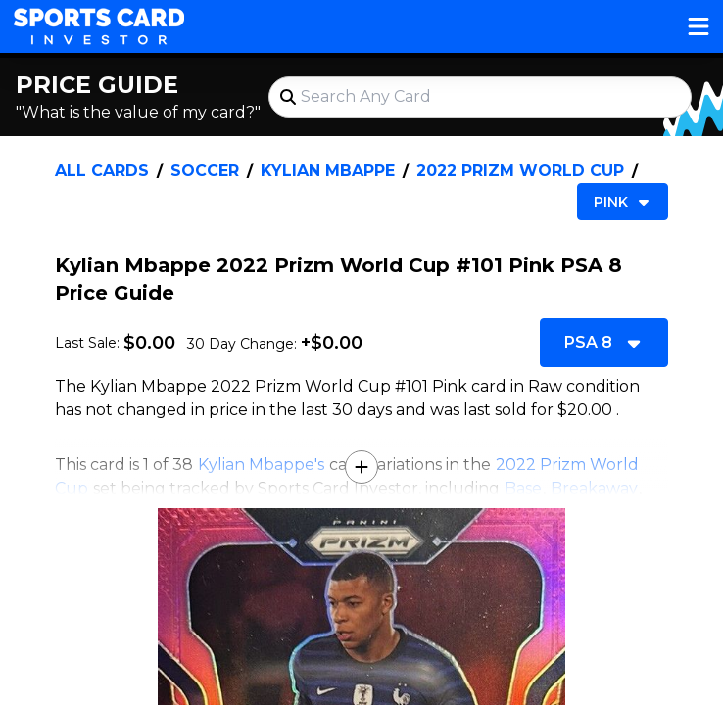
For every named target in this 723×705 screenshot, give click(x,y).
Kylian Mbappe (328, 171)
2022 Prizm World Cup (520, 171)
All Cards (102, 171)
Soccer (204, 171)
